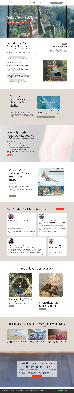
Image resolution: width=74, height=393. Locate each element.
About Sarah (26, 2)
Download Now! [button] (42, 308)
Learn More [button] (10, 155)
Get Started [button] (56, 2)
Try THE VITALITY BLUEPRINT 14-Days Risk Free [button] (45, 117)
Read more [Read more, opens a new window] (42, 390)
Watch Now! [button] (11, 305)
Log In (65, 2)
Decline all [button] (65, 390)
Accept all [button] (60, 390)
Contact (41, 2)
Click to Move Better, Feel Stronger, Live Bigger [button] (16, 22)
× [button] (73, 389)
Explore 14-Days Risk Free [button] (37, 375)
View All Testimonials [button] (59, 208)
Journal (37, 2)
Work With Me (33, 2)
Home (22, 2)
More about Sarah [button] (12, 195)
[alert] (37, 391)
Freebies (47, 2)
